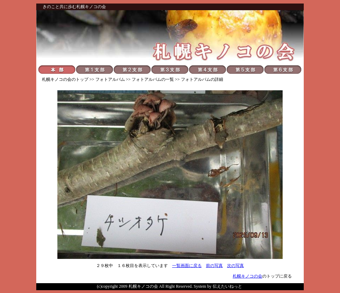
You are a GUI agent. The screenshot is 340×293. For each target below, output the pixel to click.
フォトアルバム (110, 79)
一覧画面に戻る (187, 265)
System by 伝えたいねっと (218, 286)
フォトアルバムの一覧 (153, 79)
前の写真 (214, 265)
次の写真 (235, 265)
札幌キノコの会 (56, 79)
